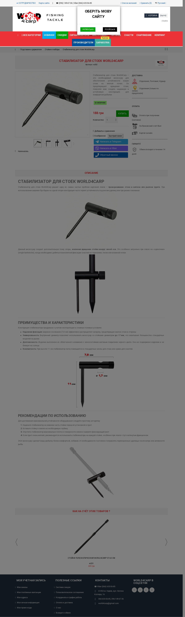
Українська (87, 29)
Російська (110, 29)
